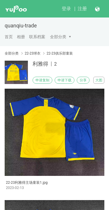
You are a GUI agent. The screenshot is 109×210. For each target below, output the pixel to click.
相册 (21, 36)
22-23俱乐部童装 (60, 53)
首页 (9, 36)
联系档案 (37, 36)
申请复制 (42, 80)
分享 (83, 80)
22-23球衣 (32, 53)
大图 (98, 80)
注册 (82, 8)
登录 (66, 8)
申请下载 (65, 80)
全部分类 (58, 36)
